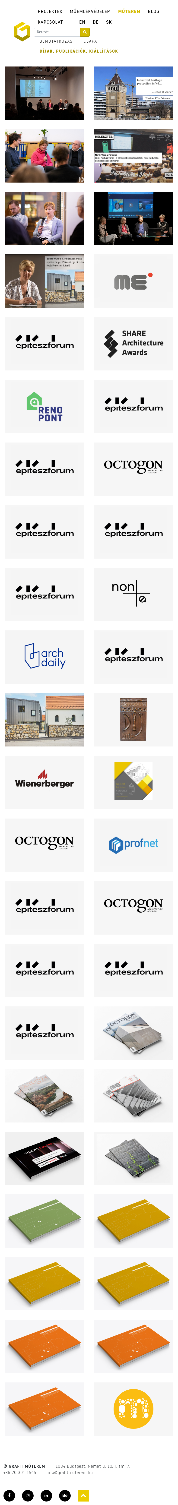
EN (82, 22)
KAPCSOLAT (50, 22)
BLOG (153, 11)
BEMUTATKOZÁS (56, 41)
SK (109, 22)
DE (96, 22)
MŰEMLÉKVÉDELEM (90, 11)
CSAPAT (91, 41)
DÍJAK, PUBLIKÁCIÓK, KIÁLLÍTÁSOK (79, 51)
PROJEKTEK (50, 11)
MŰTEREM (129, 11)
